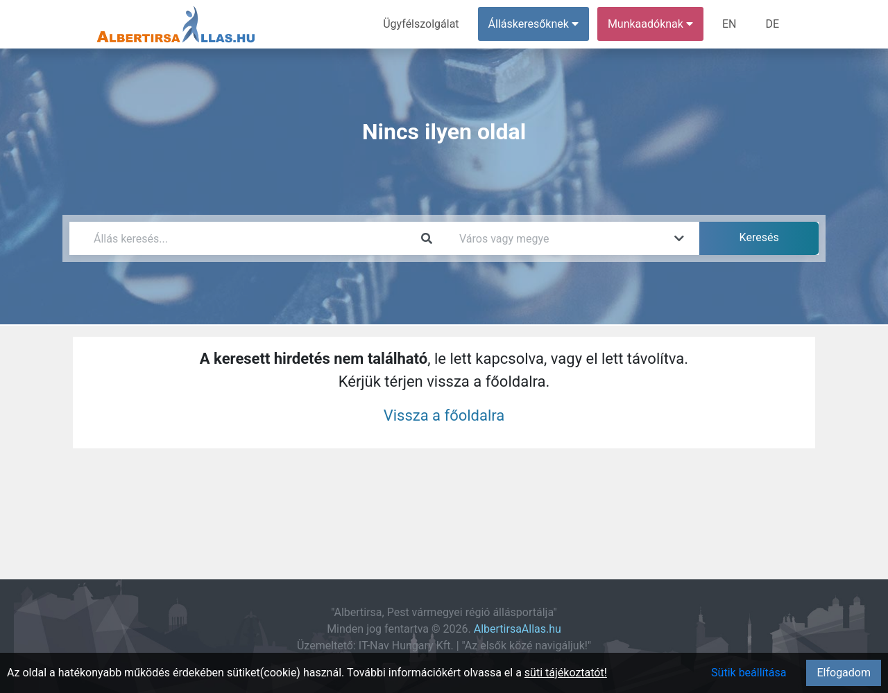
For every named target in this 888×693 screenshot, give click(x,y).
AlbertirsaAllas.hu (517, 628)
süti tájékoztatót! (565, 672)
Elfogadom (844, 672)
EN (729, 23)
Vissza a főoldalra (444, 415)
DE (772, 23)
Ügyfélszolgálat (421, 23)
